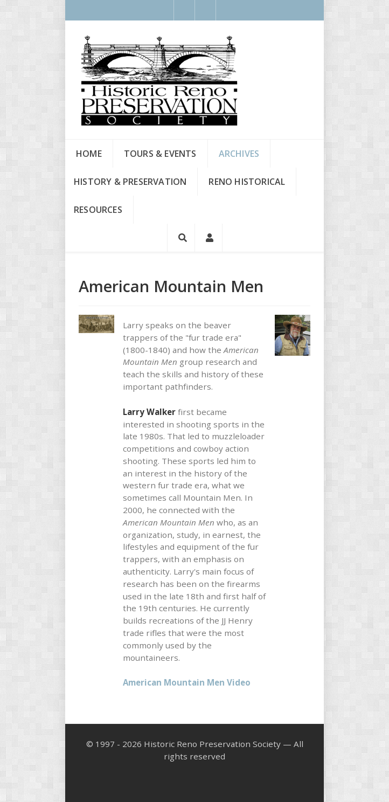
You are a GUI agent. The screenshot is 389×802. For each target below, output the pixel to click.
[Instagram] (205, 10)
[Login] (209, 238)
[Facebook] (184, 10)
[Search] (181, 238)
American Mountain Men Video (187, 682)
